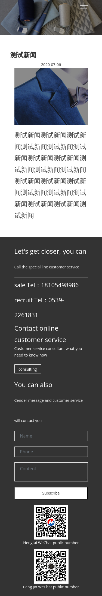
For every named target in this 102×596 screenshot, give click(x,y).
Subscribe (51, 493)
